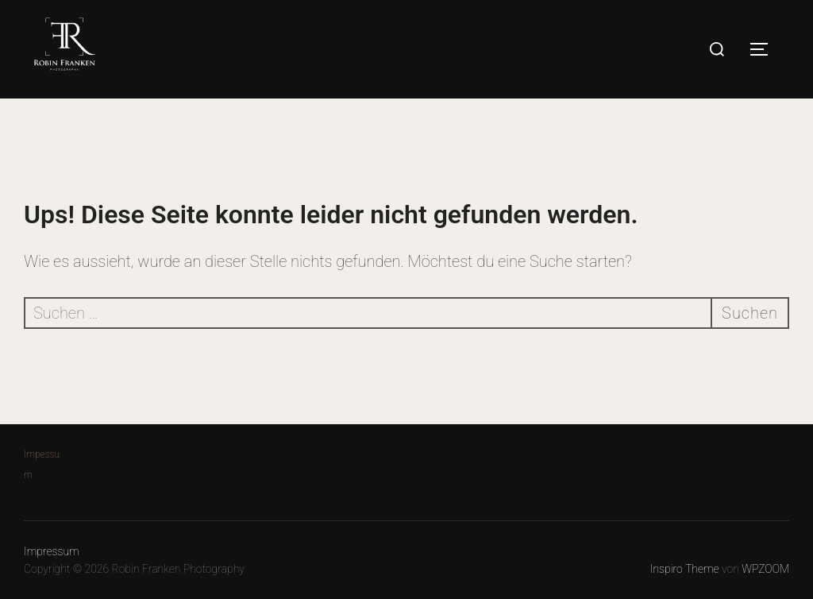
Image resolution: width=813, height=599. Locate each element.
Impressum (51, 551)
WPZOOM (765, 568)
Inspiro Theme (684, 568)
